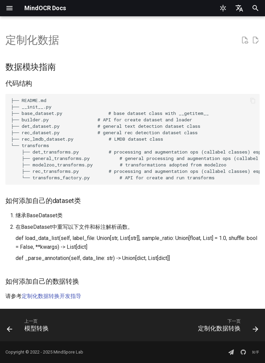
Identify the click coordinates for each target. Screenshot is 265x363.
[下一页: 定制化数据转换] (227, 327)
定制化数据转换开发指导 (51, 296)
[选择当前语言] (239, 8)
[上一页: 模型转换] (29, 327)
